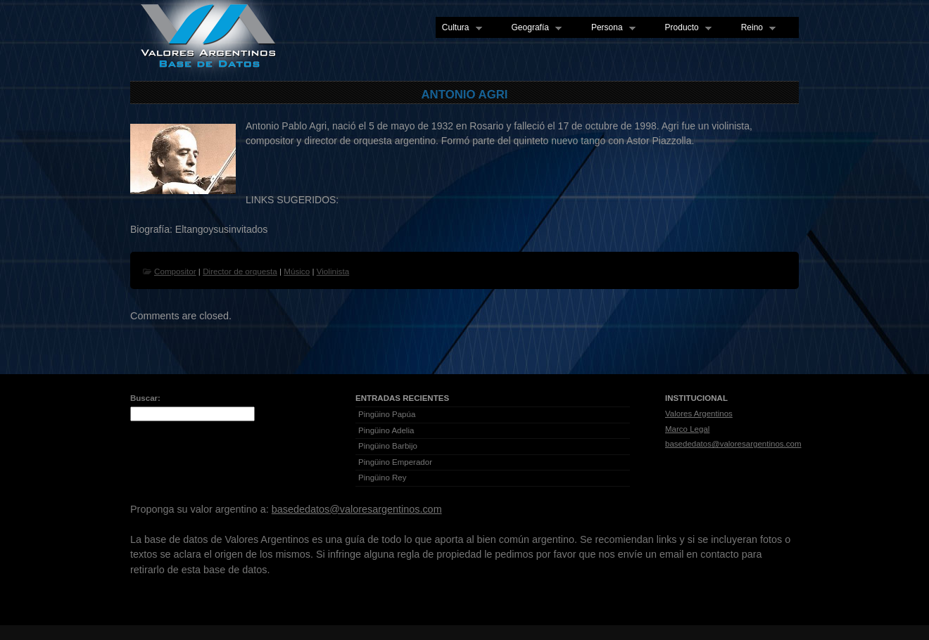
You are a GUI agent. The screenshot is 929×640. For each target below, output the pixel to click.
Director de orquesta (240, 271)
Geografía (533, 28)
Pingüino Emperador (395, 462)
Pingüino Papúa (386, 414)
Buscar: (145, 398)
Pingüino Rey (382, 477)
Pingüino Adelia (386, 430)
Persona (610, 28)
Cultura (459, 28)
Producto (685, 28)
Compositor (175, 271)
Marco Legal (687, 429)
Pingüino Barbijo (387, 446)
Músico (297, 271)
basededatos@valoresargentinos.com (733, 444)
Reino (755, 28)
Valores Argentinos (699, 413)
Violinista (333, 271)
